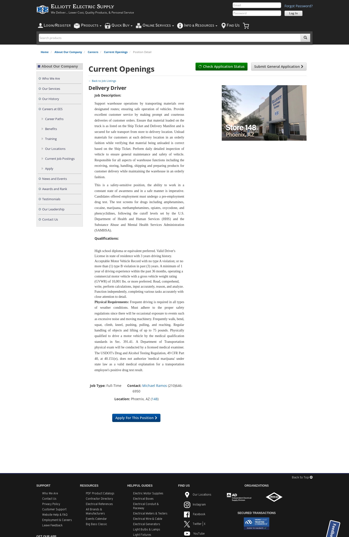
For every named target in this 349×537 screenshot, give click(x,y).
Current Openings (115, 52)
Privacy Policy (51, 504)
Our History (50, 99)
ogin (57, 25)
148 (155, 399)
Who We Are (51, 79)
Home (45, 52)
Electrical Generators (146, 524)
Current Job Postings (60, 159)
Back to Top (302, 477)
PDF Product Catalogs (100, 493)
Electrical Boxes (143, 499)
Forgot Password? (299, 6)
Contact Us (50, 219)
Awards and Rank (54, 189)
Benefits (51, 129)
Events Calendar (96, 519)
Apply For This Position (136, 417)
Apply (49, 169)
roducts (91, 25)
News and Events (54, 179)
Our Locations (55, 149)
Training (51, 139)
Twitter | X (195, 524)
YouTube (194, 533)
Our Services (51, 89)
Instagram (195, 504)
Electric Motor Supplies (148, 493)
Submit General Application (278, 66)
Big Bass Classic (96, 524)
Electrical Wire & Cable (147, 519)
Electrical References (99, 504)
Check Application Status (221, 66)
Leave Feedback (52, 525)
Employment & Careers (57, 520)
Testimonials (51, 199)
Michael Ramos (154, 385)
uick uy (122, 25)
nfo (200, 25)
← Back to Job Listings (102, 81)
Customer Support (54, 509)
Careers (93, 52)
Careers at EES (52, 109)
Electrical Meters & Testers (150, 513)
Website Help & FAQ (55, 515)
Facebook (194, 514)
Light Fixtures (142, 535)
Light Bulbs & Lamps (146, 529)
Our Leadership (53, 209)
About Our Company (68, 52)
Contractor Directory (99, 499)
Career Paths (54, 119)
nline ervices (158, 25)
